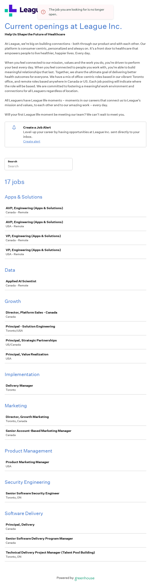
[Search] (38, 166)
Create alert (31, 141)
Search (12, 161)
